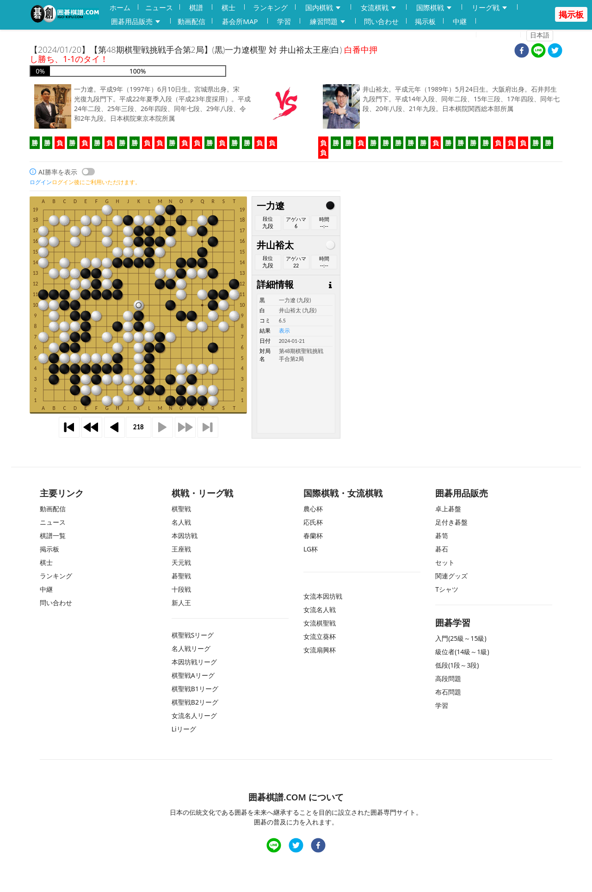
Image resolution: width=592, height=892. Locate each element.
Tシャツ (446, 589)
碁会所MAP (240, 21)
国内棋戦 (323, 7)
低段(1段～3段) (457, 665)
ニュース (159, 7)
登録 (464, 35)
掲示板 (425, 21)
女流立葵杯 (319, 636)
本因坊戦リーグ (194, 661)
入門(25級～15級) (460, 638)
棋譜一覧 (53, 535)
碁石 (441, 549)
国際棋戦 (434, 7)
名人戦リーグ (191, 648)
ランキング (270, 7)
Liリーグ (184, 729)
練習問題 (328, 21)
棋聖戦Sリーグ (193, 635)
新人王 (181, 602)
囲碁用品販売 (136, 21)
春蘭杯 (313, 535)
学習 (284, 21)
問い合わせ (381, 21)
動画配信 (191, 21)
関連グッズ (451, 575)
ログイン (501, 35)
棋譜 (196, 7)
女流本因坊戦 (322, 596)
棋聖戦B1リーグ (195, 688)
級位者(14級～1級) (462, 651)
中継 (460, 21)
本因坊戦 (184, 535)
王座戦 (181, 549)
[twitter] (555, 51)
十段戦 (181, 589)
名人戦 (181, 522)
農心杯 (313, 508)
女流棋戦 (379, 7)
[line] (538, 51)
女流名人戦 (319, 609)
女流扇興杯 (319, 649)
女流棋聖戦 (319, 623)
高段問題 (448, 678)
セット (445, 562)
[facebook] (521, 51)
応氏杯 (313, 522)
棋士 (228, 7)
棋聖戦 (181, 508)
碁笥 (441, 535)
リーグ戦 (490, 7)
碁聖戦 (181, 575)
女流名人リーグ (194, 715)
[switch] (88, 171)
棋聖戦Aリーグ (193, 675)
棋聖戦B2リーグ (195, 702)
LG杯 (310, 549)
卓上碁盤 (448, 508)
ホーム (120, 7)
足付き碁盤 (451, 522)
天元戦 (181, 562)
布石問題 (448, 692)
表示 (284, 331)
